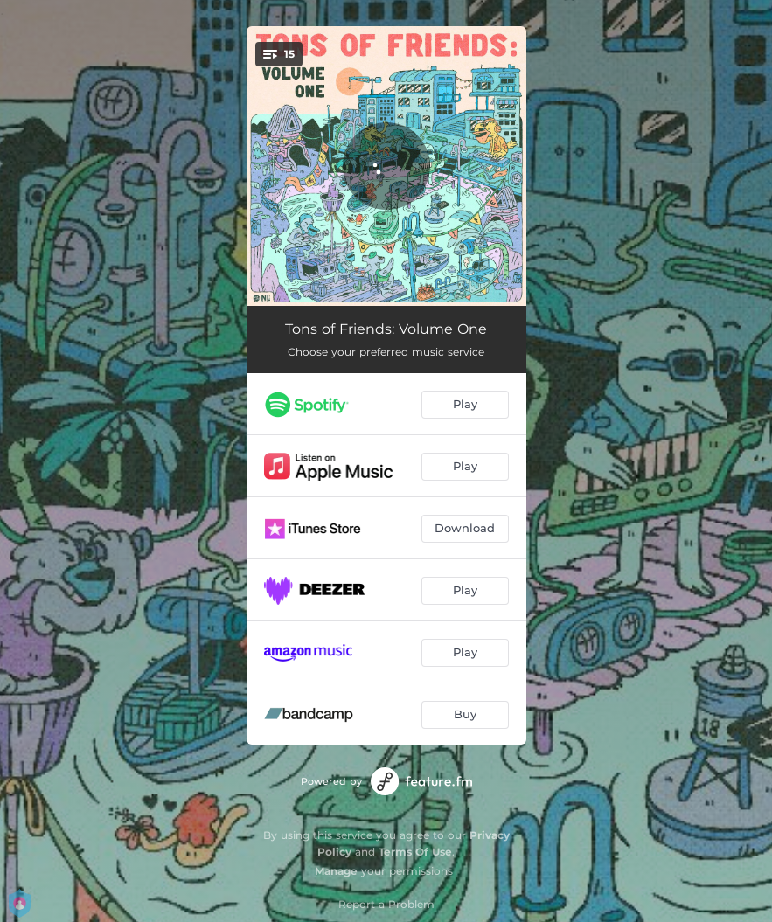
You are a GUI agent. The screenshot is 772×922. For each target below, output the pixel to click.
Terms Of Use (415, 851)
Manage (336, 870)
